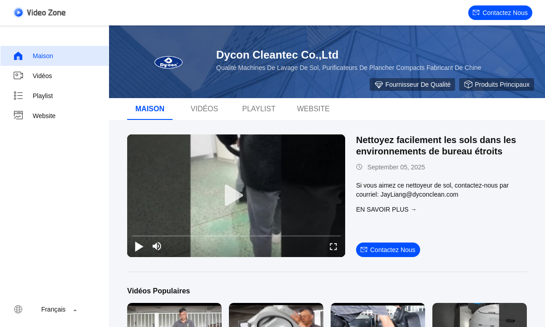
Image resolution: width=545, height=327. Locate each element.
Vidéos (32, 75)
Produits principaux (497, 84)
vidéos (204, 109)
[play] (236, 195)
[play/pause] (139, 246)
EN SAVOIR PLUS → (386, 209)
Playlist (33, 95)
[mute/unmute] (157, 246)
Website (34, 115)
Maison (33, 55)
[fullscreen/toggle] (333, 246)
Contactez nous (500, 12)
